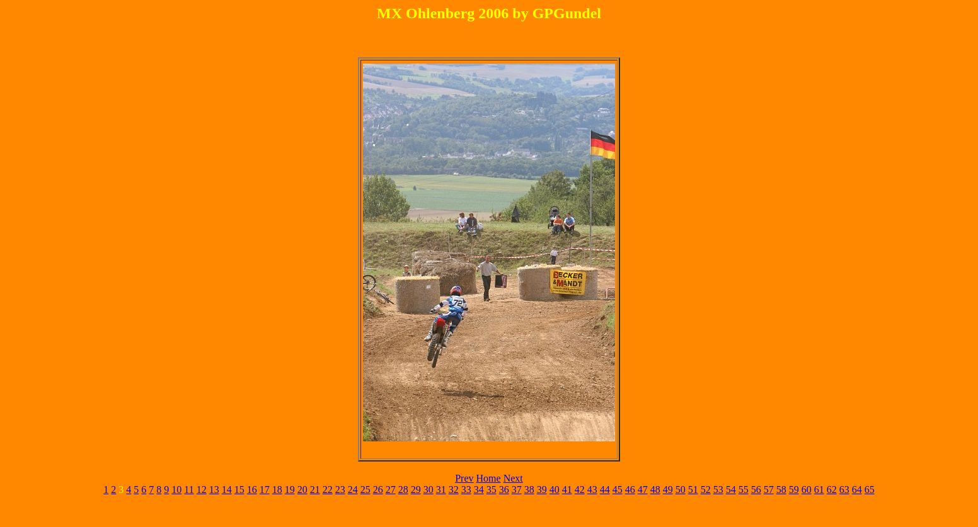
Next (513, 478)
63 (844, 489)
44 (605, 489)
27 (391, 489)
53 (718, 489)
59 (794, 489)
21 (315, 489)
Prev (464, 478)
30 (428, 489)
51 (693, 489)
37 (517, 489)
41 (567, 489)
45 (618, 489)
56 (756, 489)
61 (819, 489)
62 (832, 489)
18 (277, 489)
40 (554, 489)
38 (529, 489)
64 (857, 489)
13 (214, 489)
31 (441, 489)
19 (290, 489)
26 (378, 489)
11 (188, 489)
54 (731, 489)
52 (706, 489)
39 (542, 489)
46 (630, 489)
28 (403, 489)
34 (479, 489)
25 (365, 489)
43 (592, 489)
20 (302, 489)
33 (466, 489)
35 (491, 489)
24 (353, 489)
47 (643, 489)
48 (655, 489)
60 (807, 489)
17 (265, 489)
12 (202, 489)
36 (504, 489)
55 (744, 489)
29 (416, 489)
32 (454, 489)
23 (340, 489)
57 (769, 489)
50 (681, 489)
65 (870, 489)
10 (176, 489)
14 (227, 489)
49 (668, 489)
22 (328, 489)
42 (580, 489)
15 (239, 489)
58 (781, 489)
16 (252, 489)
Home (488, 478)
